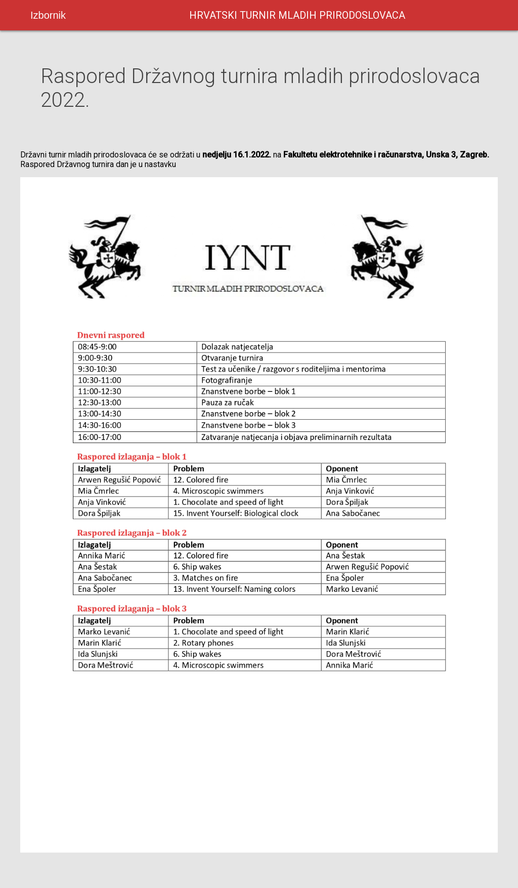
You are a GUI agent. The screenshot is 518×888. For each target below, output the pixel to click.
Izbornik (48, 15)
